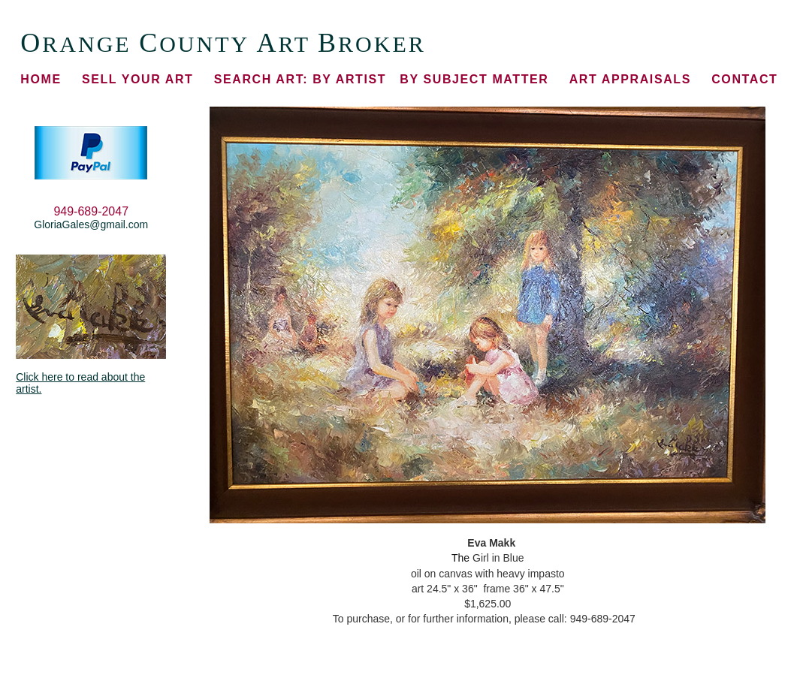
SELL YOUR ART (138, 79)
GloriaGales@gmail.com (91, 224)
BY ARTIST (300, 79)
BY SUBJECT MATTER (474, 79)
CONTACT (744, 79)
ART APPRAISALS (630, 79)
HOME (40, 79)
